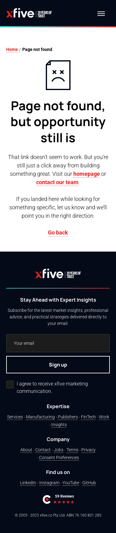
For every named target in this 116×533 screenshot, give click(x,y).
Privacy (88, 449)
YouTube (70, 482)
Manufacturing (40, 416)
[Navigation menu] (101, 13)
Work (104, 416)
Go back (58, 232)
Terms (72, 449)
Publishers (68, 416)
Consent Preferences (59, 457)
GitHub (89, 482)
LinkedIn (28, 482)
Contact (43, 449)
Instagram (49, 482)
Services (15, 416)
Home (12, 49)
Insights (59, 424)
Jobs (58, 449)
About (26, 449)
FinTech (88, 416)
